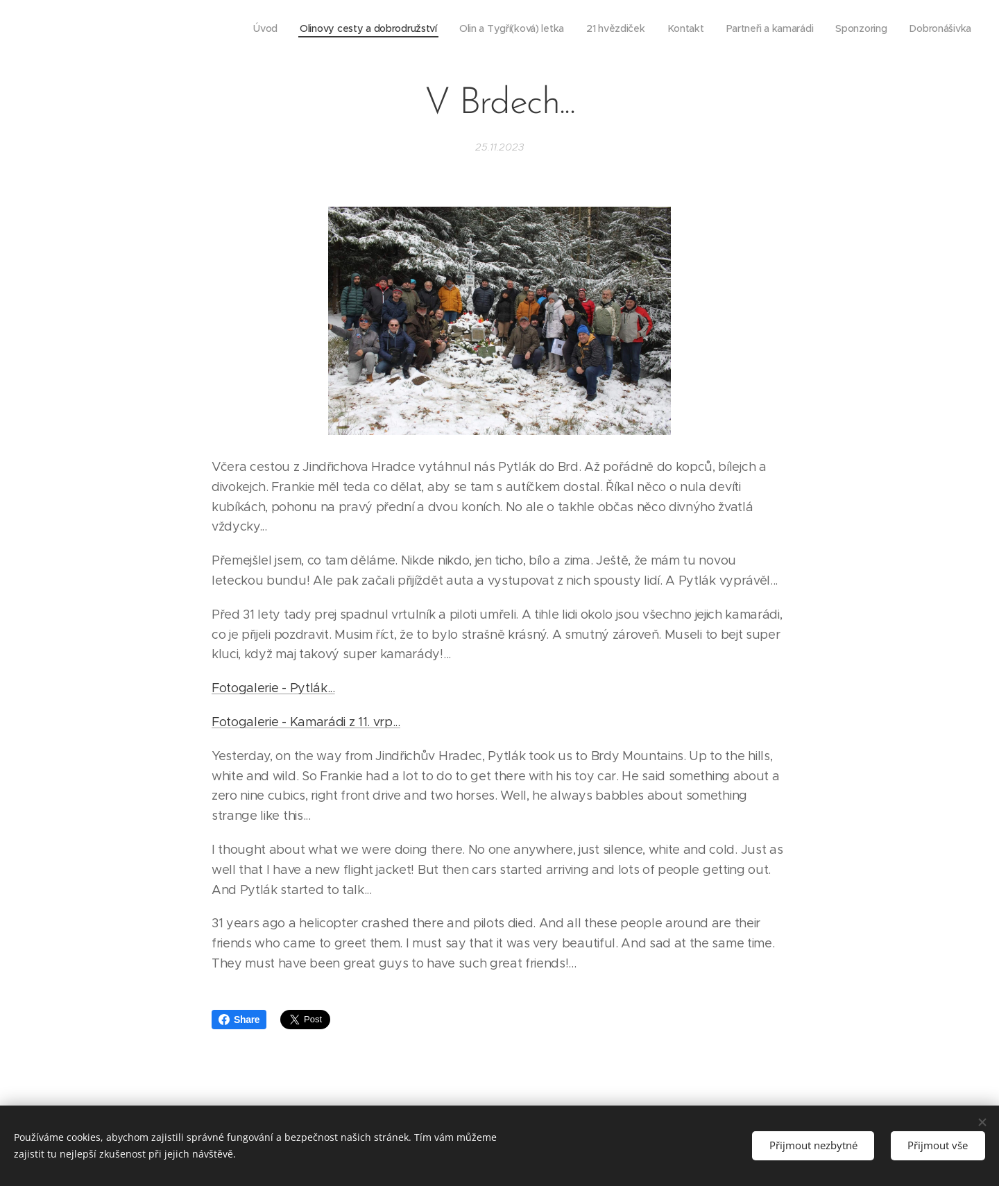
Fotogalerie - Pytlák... (273, 688)
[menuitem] (254, 28)
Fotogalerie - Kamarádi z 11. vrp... (306, 722)
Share (239, 1019)
